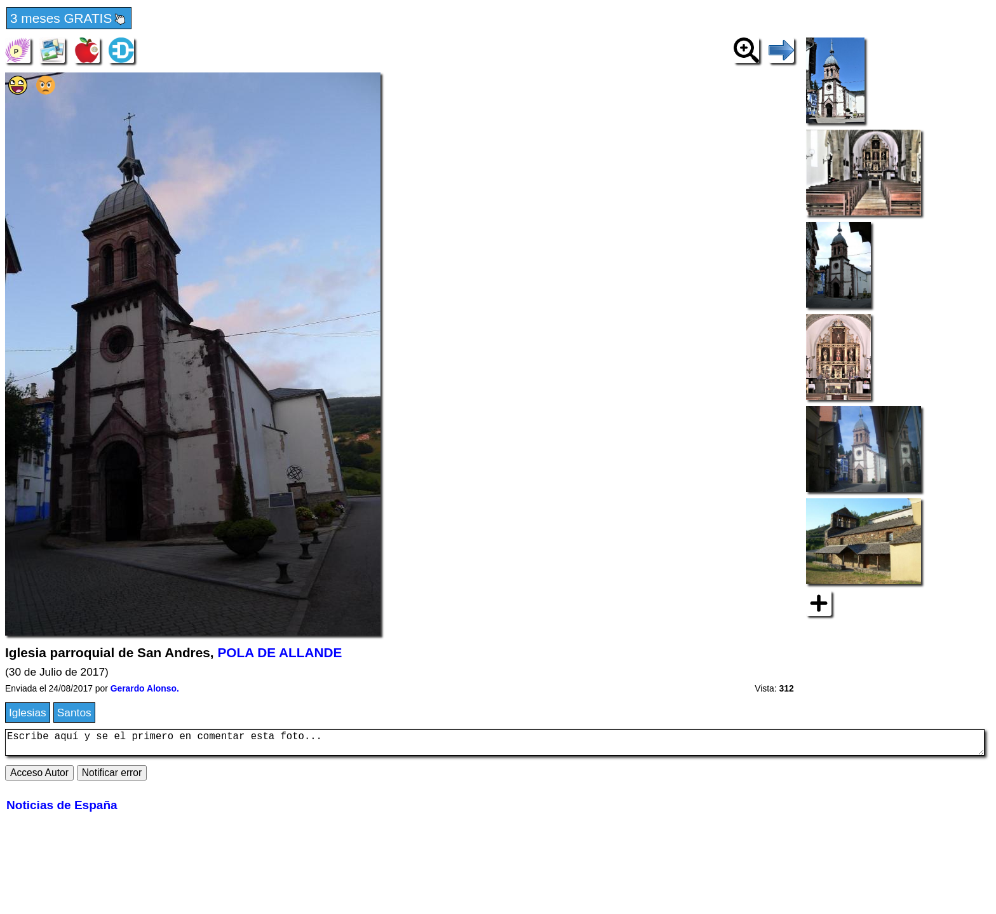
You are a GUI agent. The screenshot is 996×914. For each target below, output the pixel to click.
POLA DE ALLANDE (279, 652)
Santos (74, 712)
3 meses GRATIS (69, 19)
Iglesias (27, 712)
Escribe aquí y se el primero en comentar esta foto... (495, 745)
